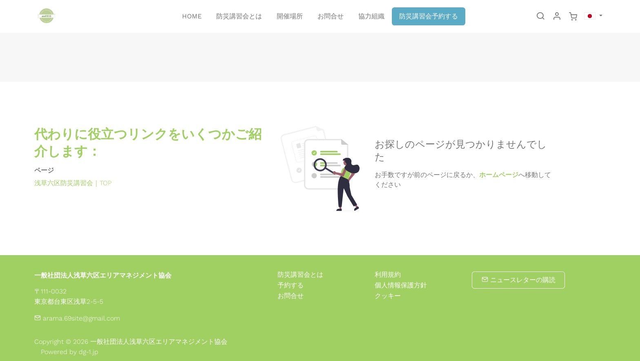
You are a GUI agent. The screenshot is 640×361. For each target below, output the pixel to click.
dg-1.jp (88, 352)
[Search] (540, 16)
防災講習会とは (300, 274)
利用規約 (388, 274)
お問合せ (291, 296)
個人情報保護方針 (401, 285)
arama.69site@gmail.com (77, 318)
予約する (291, 285)
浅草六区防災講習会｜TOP (72, 183)
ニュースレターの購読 (519, 280)
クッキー (388, 296)
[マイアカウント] (557, 16)
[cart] (573, 16)
